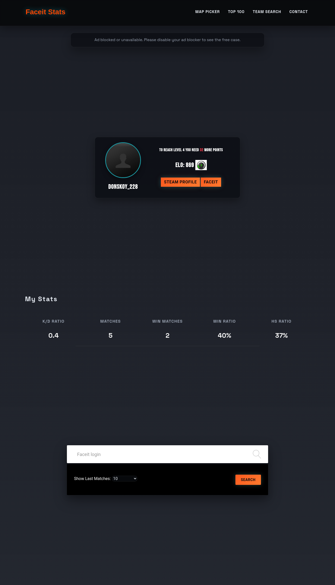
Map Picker (207, 11)
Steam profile (180, 182)
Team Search (267, 11)
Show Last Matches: (92, 478)
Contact (298, 11)
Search (248, 480)
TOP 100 (236, 11)
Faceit (211, 182)
